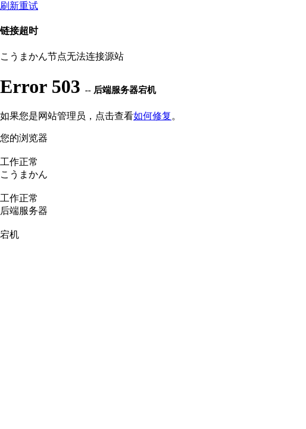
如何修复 (152, 116)
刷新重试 (19, 6)
